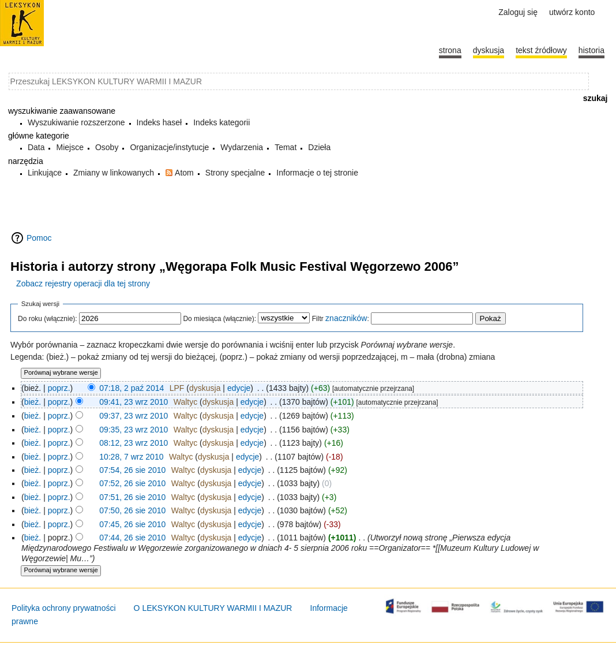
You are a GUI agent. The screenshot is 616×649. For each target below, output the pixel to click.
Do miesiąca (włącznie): (219, 319)
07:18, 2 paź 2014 (131, 388)
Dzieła (319, 147)
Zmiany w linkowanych (113, 172)
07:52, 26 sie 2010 (132, 483)
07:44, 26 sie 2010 (132, 537)
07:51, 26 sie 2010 (132, 497)
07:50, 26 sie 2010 (132, 510)
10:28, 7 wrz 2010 (131, 456)
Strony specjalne (235, 172)
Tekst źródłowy (541, 50)
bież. (33, 401)
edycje (238, 388)
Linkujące (45, 172)
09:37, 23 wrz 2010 (133, 415)
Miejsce (69, 147)
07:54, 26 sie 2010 (132, 470)
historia (591, 50)
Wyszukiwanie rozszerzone (76, 122)
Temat (285, 147)
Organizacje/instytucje (169, 147)
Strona (450, 50)
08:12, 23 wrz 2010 (133, 442)
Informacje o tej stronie (317, 172)
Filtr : (340, 319)
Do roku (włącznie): (47, 319)
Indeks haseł (159, 122)
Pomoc (39, 238)
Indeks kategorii (221, 122)
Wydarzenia (241, 147)
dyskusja (204, 388)
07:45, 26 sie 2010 (132, 524)
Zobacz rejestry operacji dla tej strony (83, 283)
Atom (184, 172)
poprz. (59, 388)
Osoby (106, 147)
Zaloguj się (518, 12)
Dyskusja (488, 50)
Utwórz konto (572, 12)
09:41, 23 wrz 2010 (133, 401)
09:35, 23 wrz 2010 (133, 429)
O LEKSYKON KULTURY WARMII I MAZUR (213, 608)
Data (36, 147)
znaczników (346, 318)
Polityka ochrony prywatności (64, 608)
